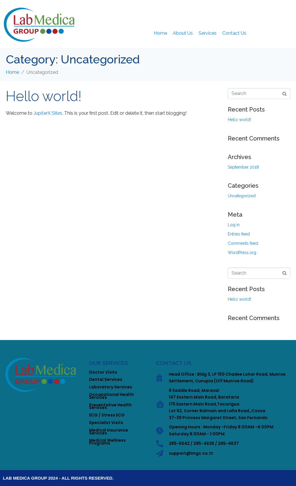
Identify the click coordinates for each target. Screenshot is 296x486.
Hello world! (44, 96)
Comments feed (243, 243)
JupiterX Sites (48, 113)
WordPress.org (242, 252)
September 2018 (243, 167)
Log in (234, 224)
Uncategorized (242, 195)
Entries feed (239, 234)
